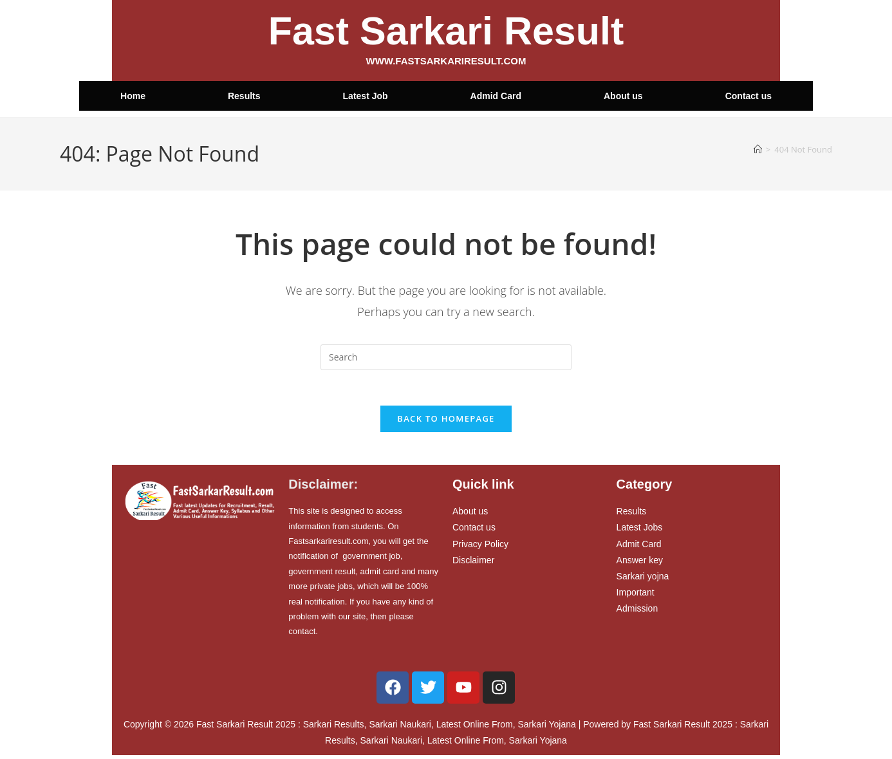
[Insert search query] (446, 357)
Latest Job (365, 96)
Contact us (748, 96)
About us (623, 96)
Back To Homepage (445, 422)
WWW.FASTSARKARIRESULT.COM (446, 60)
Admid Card (495, 96)
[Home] (758, 149)
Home (132, 96)
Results (244, 96)
